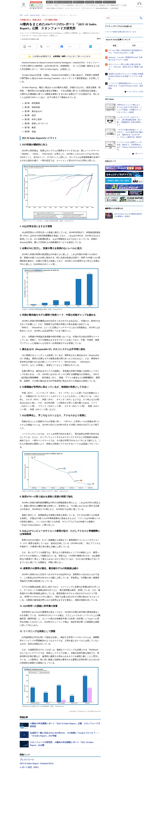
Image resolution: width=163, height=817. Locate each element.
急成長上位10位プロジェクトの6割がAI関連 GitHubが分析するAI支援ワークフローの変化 (126, 76)
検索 (141, 18)
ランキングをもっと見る (134, 91)
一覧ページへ (138, 154)
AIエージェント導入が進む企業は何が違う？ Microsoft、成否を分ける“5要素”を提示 (125, 66)
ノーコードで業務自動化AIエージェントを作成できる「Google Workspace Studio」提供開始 (125, 85)
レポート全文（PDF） (30, 767)
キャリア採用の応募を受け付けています (121, 32)
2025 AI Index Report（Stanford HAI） (37, 763)
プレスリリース (27, 760)
